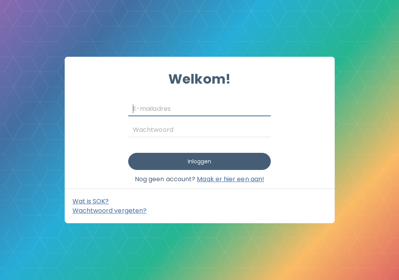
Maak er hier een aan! (230, 179)
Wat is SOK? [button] (90, 201)
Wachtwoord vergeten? (109, 210)
